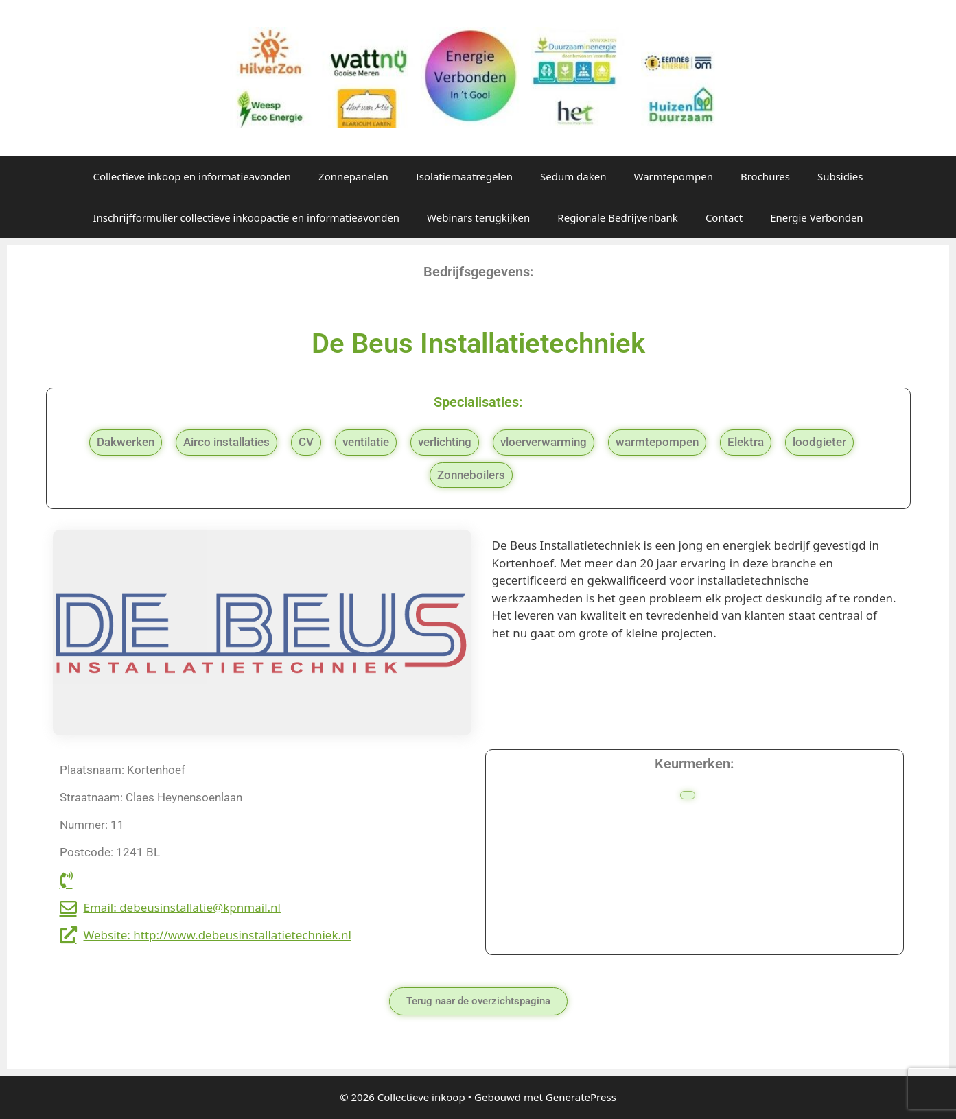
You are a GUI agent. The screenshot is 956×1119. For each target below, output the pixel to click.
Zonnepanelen (353, 176)
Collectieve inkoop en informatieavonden (192, 176)
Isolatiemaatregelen (464, 176)
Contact (724, 217)
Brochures (765, 176)
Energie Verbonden (816, 217)
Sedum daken (573, 176)
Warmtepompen (672, 176)
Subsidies (840, 176)
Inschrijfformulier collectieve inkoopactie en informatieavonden (246, 217)
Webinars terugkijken (478, 217)
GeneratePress (581, 1097)
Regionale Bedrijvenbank (617, 217)
